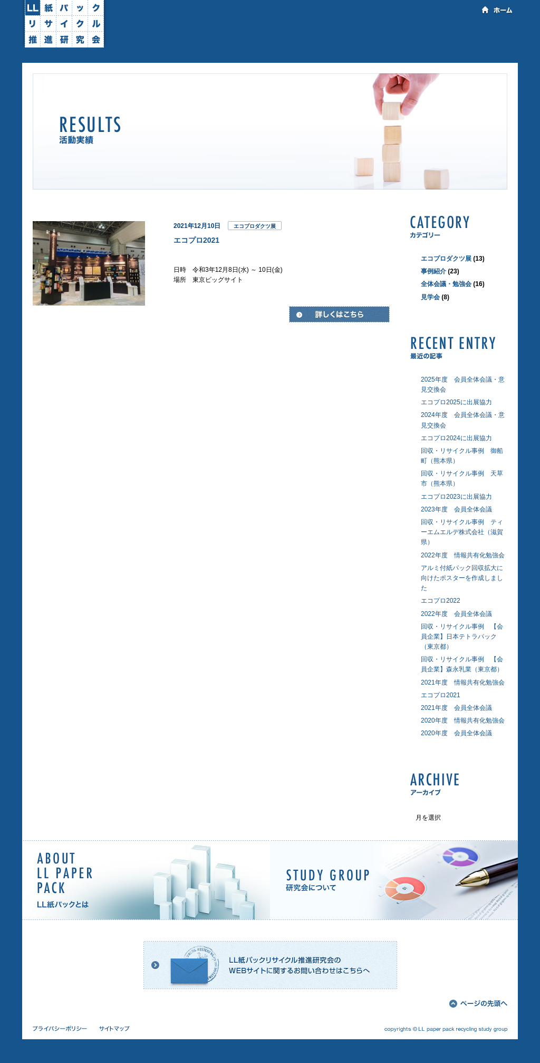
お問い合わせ (414, 35)
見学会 (430, 297)
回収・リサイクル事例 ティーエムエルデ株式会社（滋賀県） (462, 532)
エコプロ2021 (196, 240)
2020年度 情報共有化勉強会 (463, 720)
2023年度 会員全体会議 (456, 509)
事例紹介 (433, 271)
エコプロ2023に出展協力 (456, 496)
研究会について (216, 35)
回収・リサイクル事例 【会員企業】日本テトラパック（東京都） (462, 636)
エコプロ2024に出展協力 (456, 438)
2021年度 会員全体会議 (456, 707)
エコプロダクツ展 (255, 226)
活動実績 (282, 35)
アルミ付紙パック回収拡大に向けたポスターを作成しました (462, 578)
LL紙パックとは (151, 35)
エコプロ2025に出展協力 (456, 402)
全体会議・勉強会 (446, 284)
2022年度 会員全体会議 (456, 614)
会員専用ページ (481, 35)
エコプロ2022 (440, 600)
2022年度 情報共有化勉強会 (463, 555)
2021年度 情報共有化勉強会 (463, 682)
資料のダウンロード (348, 35)
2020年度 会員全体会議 (456, 733)
